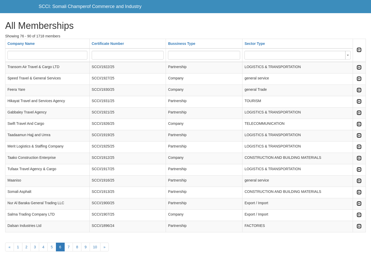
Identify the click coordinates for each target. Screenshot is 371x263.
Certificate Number (108, 44)
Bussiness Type (181, 44)
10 (95, 247)
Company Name (21, 44)
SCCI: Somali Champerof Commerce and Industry (90, 6)
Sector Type (254, 44)
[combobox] (297, 55)
